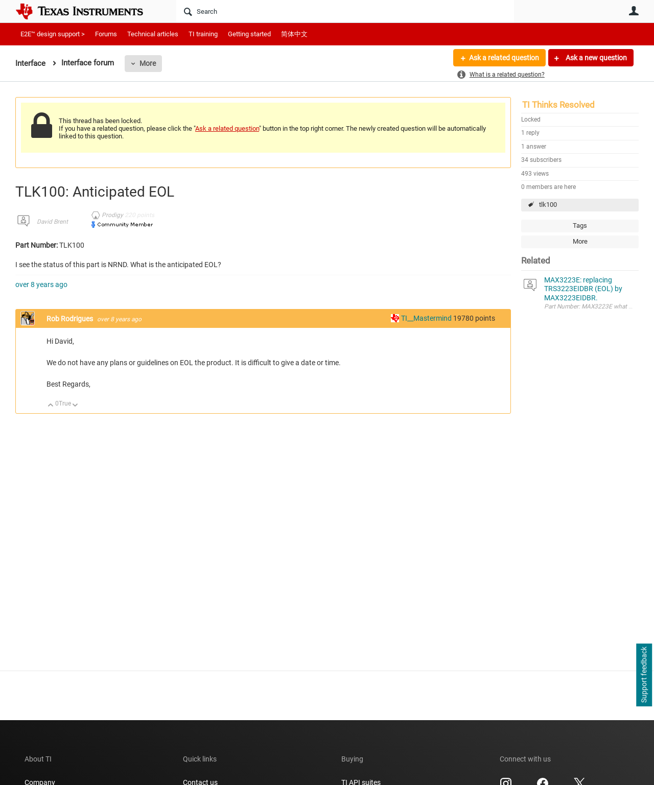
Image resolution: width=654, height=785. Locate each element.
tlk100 (548, 204)
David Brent (52, 221)
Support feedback (644, 675)
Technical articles (152, 34)
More (147, 63)
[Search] (345, 11)
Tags (580, 225)
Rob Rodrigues (70, 319)
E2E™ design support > (52, 34)
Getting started (249, 34)
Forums (106, 34)
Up (50, 405)
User (633, 11)
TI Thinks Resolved (558, 105)
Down (75, 405)
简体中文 (294, 34)
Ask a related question (504, 58)
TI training (203, 34)
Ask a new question (595, 58)
